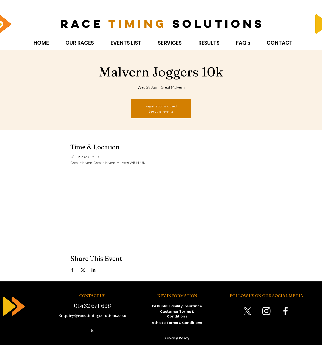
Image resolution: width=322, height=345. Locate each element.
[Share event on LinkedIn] (93, 270)
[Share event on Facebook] (72, 270)
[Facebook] (286, 311)
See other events (161, 111)
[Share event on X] (83, 270)
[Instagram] (266, 311)
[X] (247, 311)
